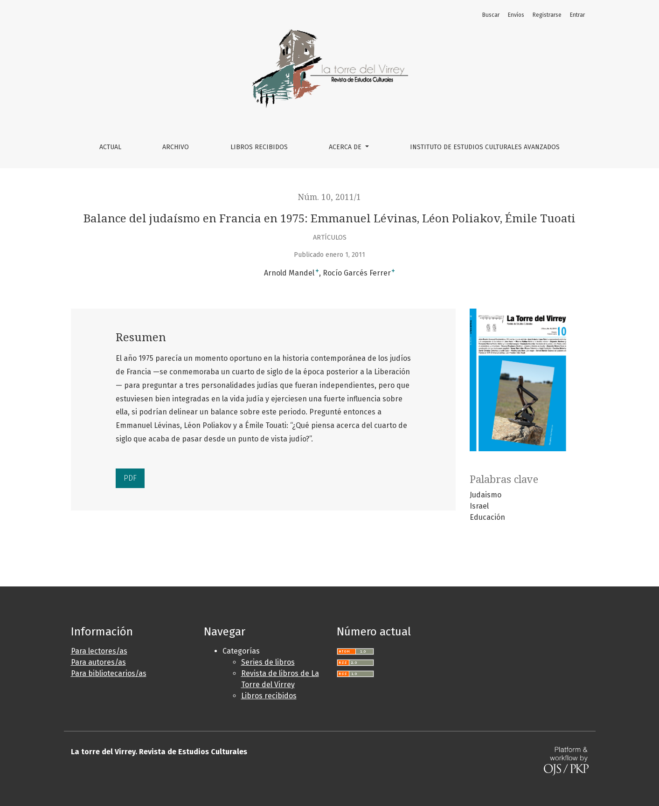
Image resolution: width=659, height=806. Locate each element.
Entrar (577, 15)
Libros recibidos (269, 695)
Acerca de (346, 147)
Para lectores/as (99, 651)
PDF (130, 478)
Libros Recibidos (259, 147)
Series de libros (268, 662)
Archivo (175, 147)
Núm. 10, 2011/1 (329, 197)
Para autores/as (98, 662)
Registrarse (547, 15)
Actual (110, 147)
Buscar (490, 15)
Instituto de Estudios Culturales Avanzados (485, 147)
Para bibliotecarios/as (108, 673)
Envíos (516, 15)
